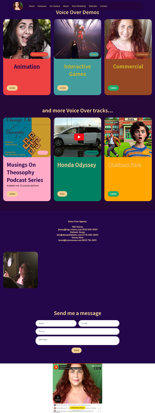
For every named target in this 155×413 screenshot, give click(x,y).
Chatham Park (124, 164)
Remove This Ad (77, 410)
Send (76, 350)
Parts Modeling (79, 6)
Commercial (142, 54)
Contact (103, 6)
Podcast (42, 152)
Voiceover (42, 6)
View (62, 194)
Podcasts (93, 6)
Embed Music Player (77, 408)
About (66, 6)
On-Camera (55, 6)
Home (31, 6)
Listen (12, 88)
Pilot (146, 152)
